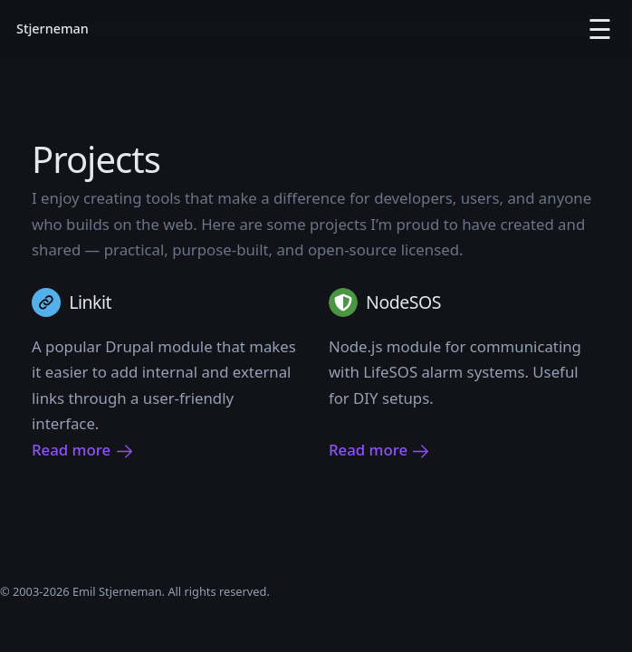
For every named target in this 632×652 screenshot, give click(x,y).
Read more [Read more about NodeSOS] (380, 450)
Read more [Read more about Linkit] (83, 450)
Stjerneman (52, 28)
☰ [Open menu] (600, 29)
